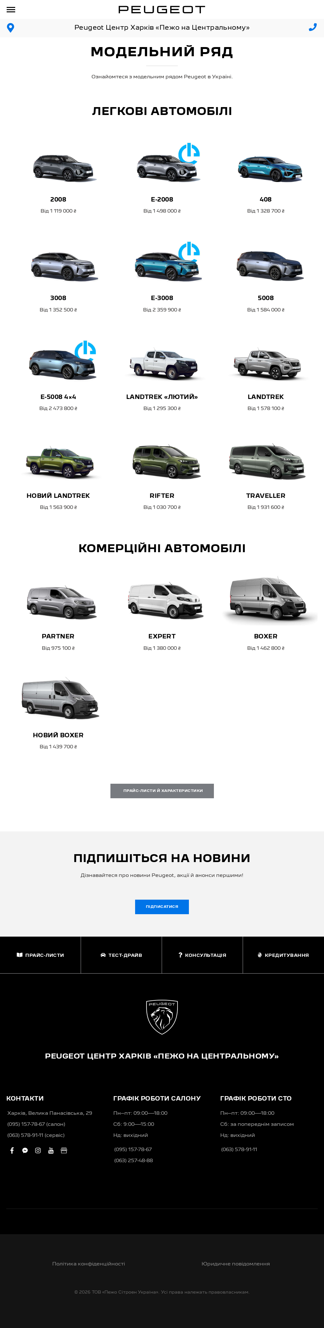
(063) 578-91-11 (239, 1150)
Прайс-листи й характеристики (162, 791)
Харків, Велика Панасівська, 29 (49, 1113)
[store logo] (162, 9)
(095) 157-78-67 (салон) (36, 1124)
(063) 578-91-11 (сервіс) (36, 1135)
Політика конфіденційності (88, 1264)
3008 (58, 298)
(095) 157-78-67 (133, 1150)
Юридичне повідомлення (236, 1264)
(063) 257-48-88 (133, 1161)
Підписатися (162, 906)
